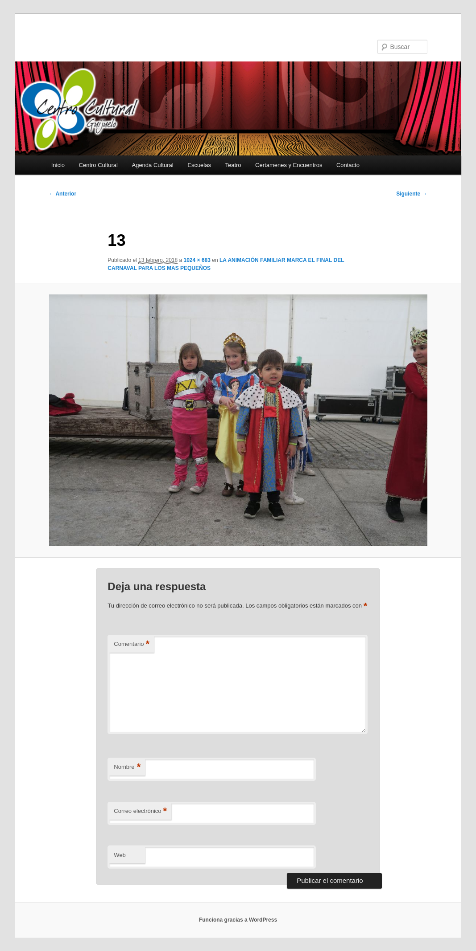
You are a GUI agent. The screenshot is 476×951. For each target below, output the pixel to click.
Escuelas (199, 165)
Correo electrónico (140, 811)
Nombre (127, 767)
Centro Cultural (98, 165)
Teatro (233, 165)
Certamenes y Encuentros (288, 165)
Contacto (348, 165)
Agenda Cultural (152, 165)
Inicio (58, 165)
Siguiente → (411, 194)
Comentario (131, 644)
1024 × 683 (197, 260)
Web (120, 855)
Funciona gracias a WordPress (238, 920)
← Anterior (63, 194)
